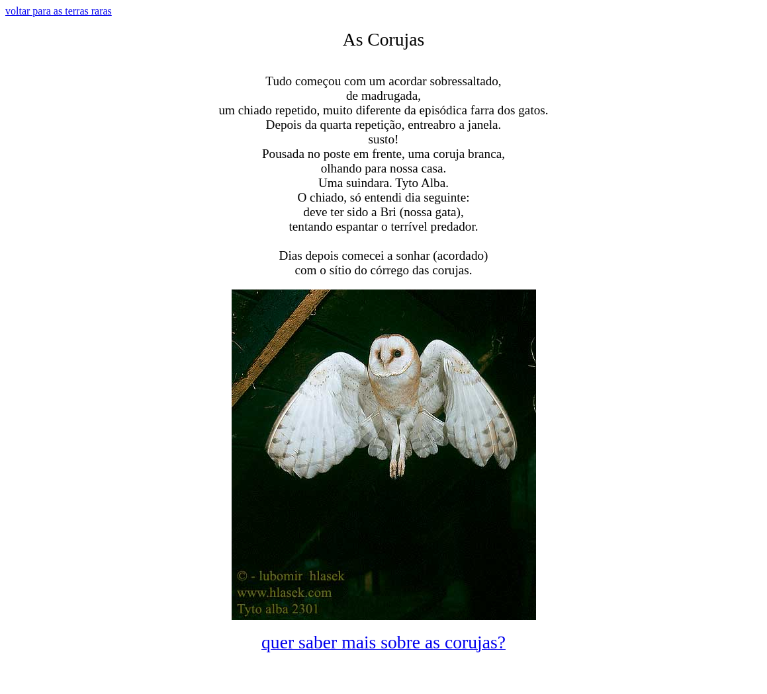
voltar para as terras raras (58, 11)
